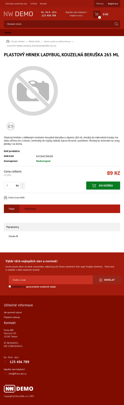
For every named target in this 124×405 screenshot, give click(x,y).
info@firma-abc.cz (76, 15)
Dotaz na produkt (16, 197)
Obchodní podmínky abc (16, 4)
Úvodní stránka (15, 41)
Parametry (30, 208)
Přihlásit (99, 3)
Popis (12, 208)
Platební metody (12, 317)
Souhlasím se (32, 286)
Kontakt (43, 4)
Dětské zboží (34, 41)
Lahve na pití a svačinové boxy (57, 41)
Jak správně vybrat (13, 312)
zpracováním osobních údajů (41, 286)
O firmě (34, 4)
